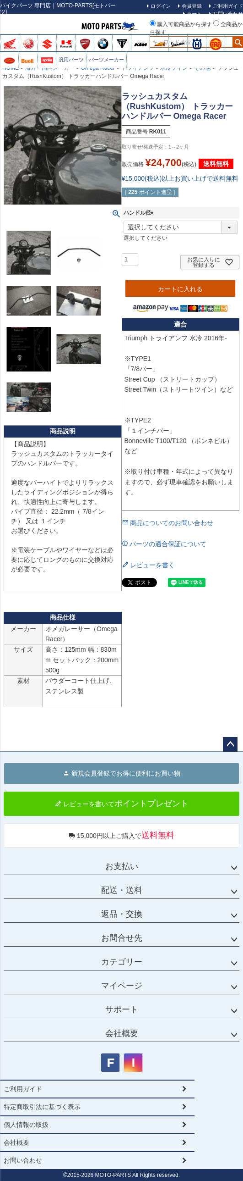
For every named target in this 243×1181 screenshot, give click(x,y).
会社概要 (121, 1033)
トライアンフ (137, 68)
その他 (202, 68)
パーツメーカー (106, 59)
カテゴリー (121, 961)
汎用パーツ (71, 59)
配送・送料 (121, 890)
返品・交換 (121, 914)
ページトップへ (230, 744)
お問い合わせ (23, 1160)
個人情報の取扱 (26, 1124)
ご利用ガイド (23, 1088)
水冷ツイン (174, 68)
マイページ (121, 985)
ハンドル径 (140, 213)
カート (194, 14)
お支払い (121, 866)
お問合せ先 (121, 938)
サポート (121, 1009)
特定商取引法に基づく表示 (42, 1106)
